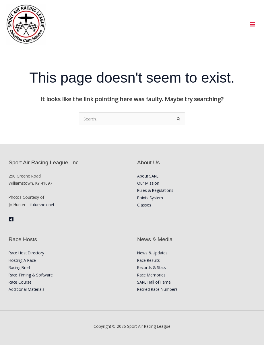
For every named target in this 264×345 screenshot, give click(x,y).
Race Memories (151, 275)
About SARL (147, 176)
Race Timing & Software (31, 275)
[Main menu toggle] (253, 24)
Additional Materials (26, 289)
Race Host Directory (26, 253)
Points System (150, 197)
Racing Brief (19, 267)
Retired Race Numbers (157, 289)
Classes (144, 205)
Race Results (148, 260)
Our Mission (148, 183)
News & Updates (152, 253)
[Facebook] (11, 219)
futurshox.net (42, 204)
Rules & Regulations (155, 190)
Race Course (20, 282)
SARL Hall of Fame (154, 282)
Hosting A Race (22, 260)
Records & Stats (151, 267)
